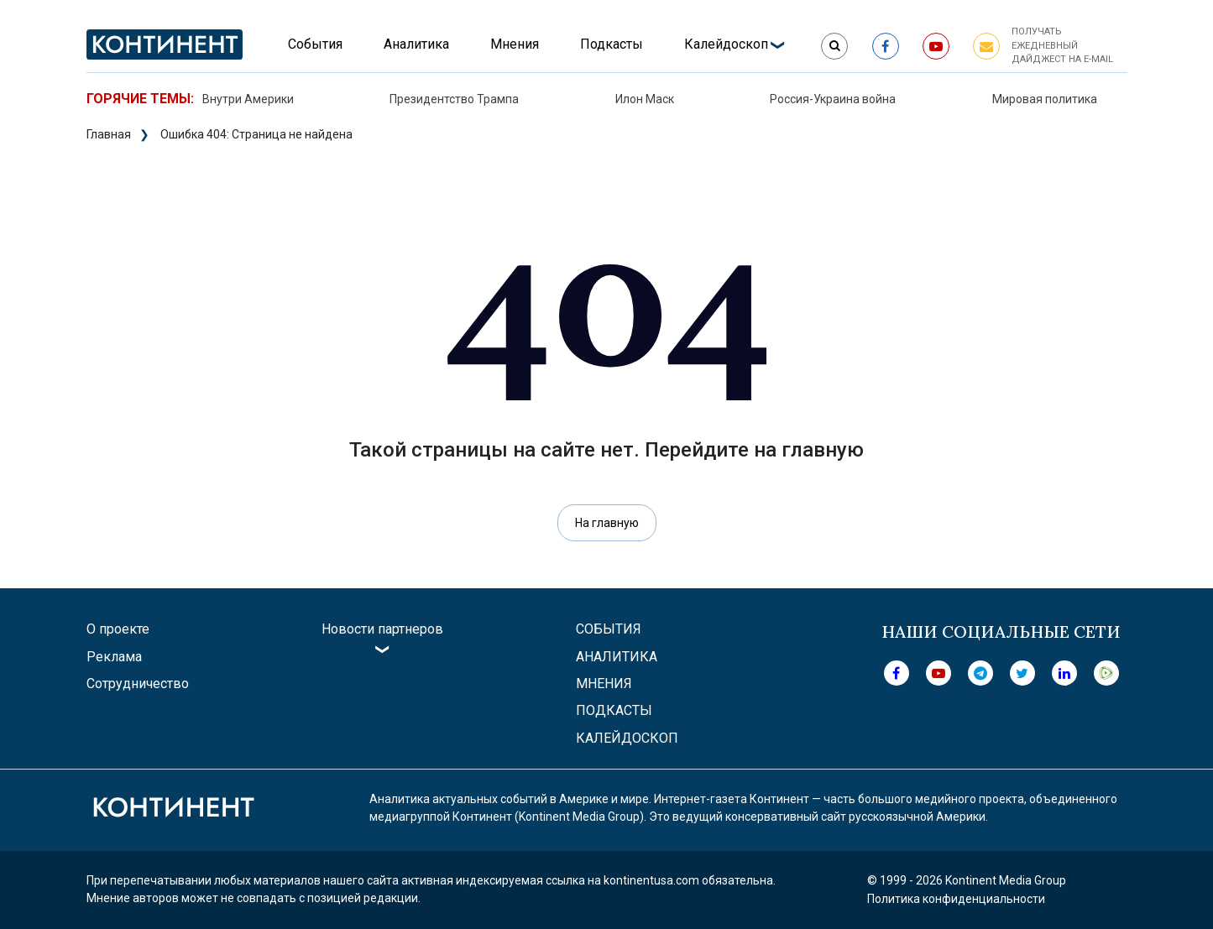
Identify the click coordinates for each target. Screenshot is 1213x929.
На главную (607, 523)
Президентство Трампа (454, 99)
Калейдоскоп (726, 44)
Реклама (114, 657)
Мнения (514, 44)
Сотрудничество (137, 684)
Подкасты (611, 44)
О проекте (117, 629)
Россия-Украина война (833, 99)
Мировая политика (1044, 99)
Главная (108, 134)
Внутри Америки (248, 99)
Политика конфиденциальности (956, 899)
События (315, 44)
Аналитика (416, 44)
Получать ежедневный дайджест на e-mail (1062, 45)
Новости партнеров (382, 629)
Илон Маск (644, 99)
